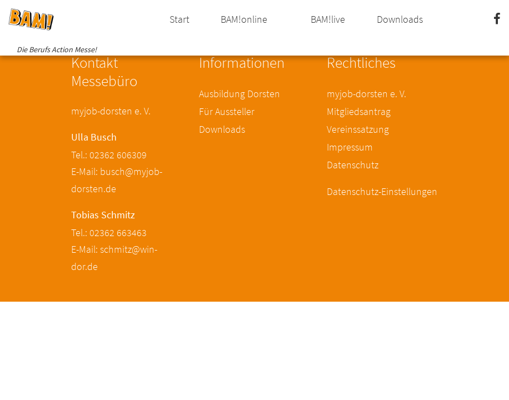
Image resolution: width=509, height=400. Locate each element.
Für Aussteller (227, 111)
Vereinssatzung (358, 129)
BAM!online (244, 19)
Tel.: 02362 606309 (109, 154)
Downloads (400, 19)
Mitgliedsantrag (359, 111)
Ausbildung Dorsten (239, 93)
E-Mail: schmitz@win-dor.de (114, 258)
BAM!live (328, 19)
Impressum (350, 147)
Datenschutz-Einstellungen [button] (382, 191)
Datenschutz (352, 164)
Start (179, 19)
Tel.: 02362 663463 (109, 232)
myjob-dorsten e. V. (366, 93)
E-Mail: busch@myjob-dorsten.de (116, 180)
